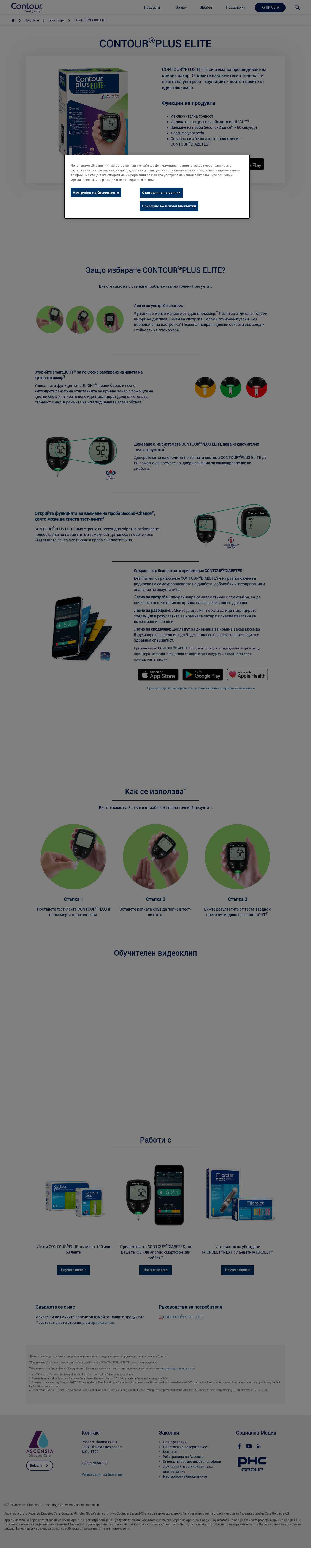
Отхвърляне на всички (161, 193)
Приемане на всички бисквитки (169, 206)
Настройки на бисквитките (96, 193)
